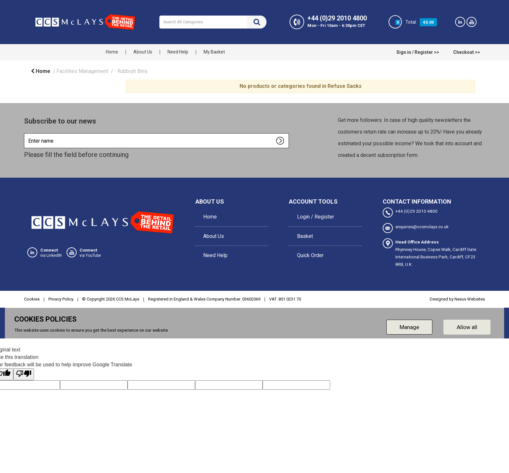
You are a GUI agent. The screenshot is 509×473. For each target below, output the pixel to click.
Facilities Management (82, 71)
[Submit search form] (257, 22)
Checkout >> (466, 52)
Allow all (467, 326)
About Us (142, 51)
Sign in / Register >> (417, 52)
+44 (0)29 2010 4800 (410, 212)
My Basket (214, 51)
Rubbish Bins (132, 71)
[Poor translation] (23, 374)
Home (112, 51)
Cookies (32, 298)
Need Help (178, 51)
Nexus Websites (469, 298)
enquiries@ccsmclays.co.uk (416, 227)
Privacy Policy (60, 298)
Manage (409, 326)
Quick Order (308, 244)
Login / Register (313, 214)
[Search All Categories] (213, 22)
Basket (303, 229)
